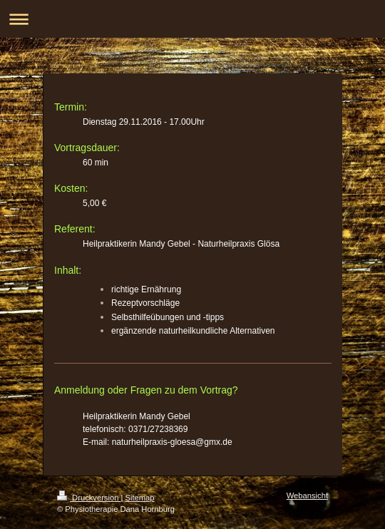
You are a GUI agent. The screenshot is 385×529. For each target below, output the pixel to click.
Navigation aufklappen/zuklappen (192, 19)
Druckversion (89, 497)
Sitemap (140, 497)
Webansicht (307, 495)
